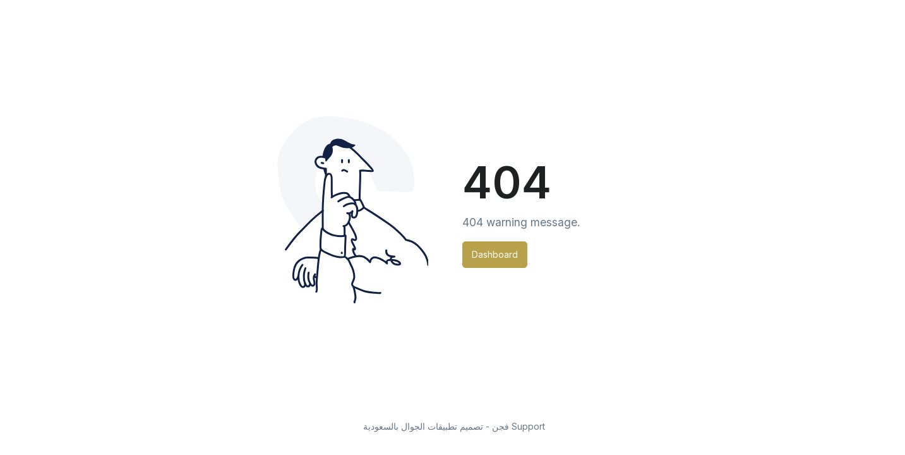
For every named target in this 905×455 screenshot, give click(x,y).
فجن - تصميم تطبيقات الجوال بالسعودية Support (454, 426)
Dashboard (495, 254)
